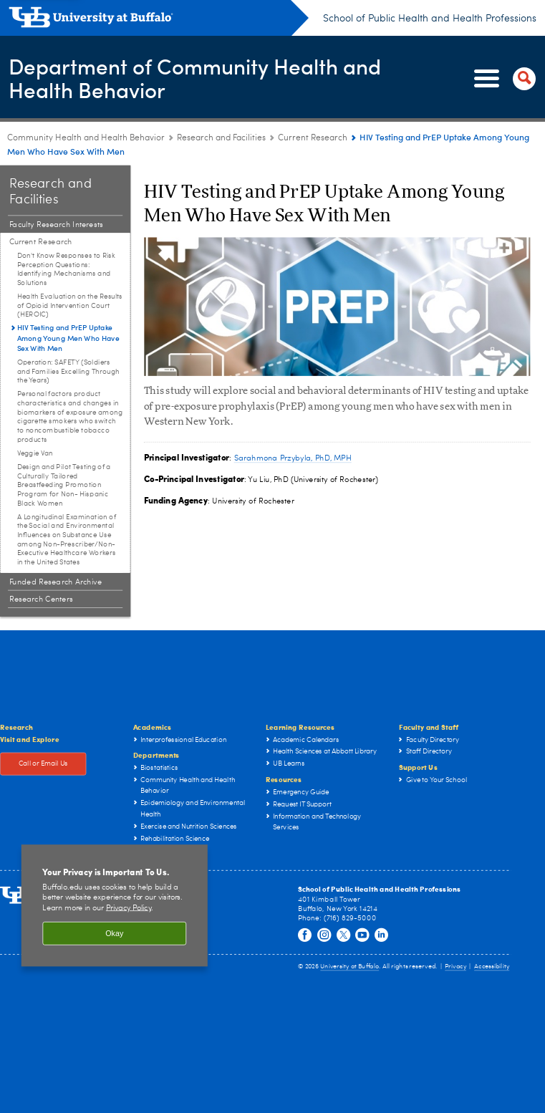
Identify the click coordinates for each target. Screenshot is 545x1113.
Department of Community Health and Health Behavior (195, 78)
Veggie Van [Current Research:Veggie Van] (35, 453)
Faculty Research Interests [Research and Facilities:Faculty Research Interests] (56, 224)
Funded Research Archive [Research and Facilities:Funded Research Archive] (55, 582)
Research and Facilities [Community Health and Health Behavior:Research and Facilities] (221, 138)
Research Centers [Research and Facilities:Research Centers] (41, 600)
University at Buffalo (349, 967)
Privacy (455, 967)
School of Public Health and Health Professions (429, 19)
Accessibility (491, 967)
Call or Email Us (43, 764)
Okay (114, 934)
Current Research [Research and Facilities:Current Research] (312, 138)
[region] (114, 906)
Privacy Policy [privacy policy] (128, 908)
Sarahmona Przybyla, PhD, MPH (293, 458)
